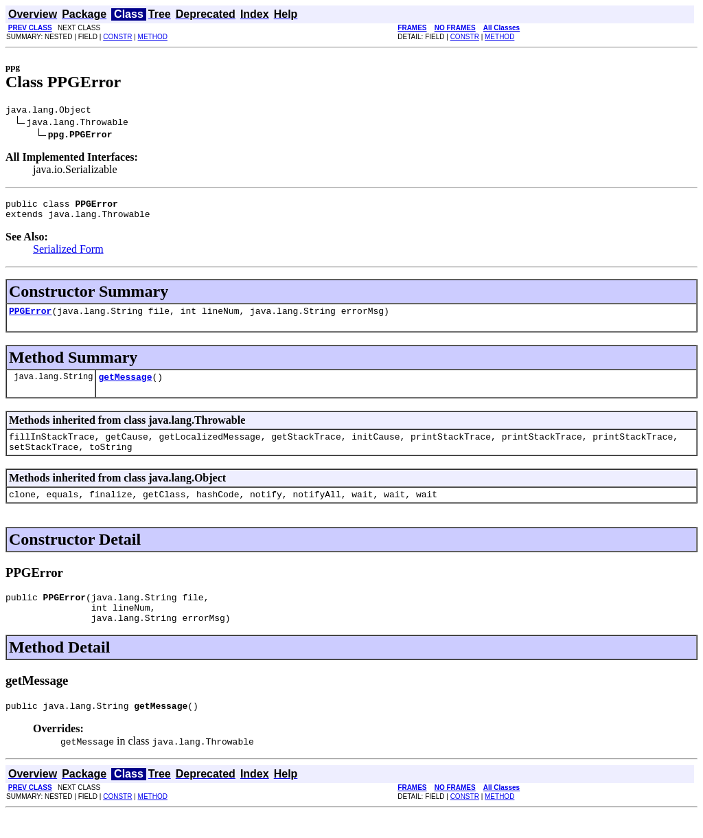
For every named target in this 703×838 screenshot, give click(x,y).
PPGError (30, 319)
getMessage (125, 387)
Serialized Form (68, 255)
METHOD (153, 37)
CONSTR (117, 37)
